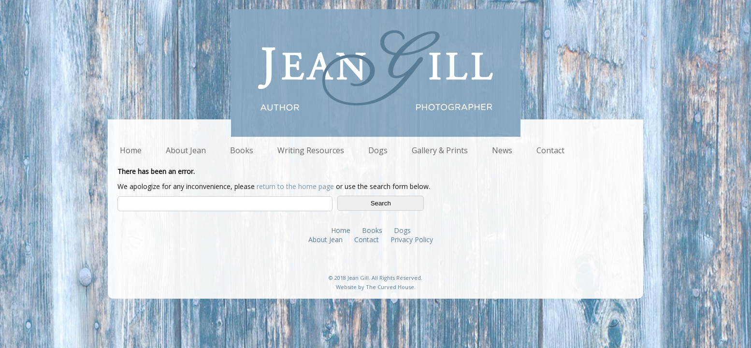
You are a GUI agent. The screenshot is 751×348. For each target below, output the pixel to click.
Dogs (378, 150)
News (502, 150)
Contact (550, 150)
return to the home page (295, 186)
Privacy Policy (411, 239)
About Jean (186, 150)
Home (131, 150)
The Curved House (390, 286)
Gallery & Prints (440, 150)
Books (241, 150)
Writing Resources (310, 150)
